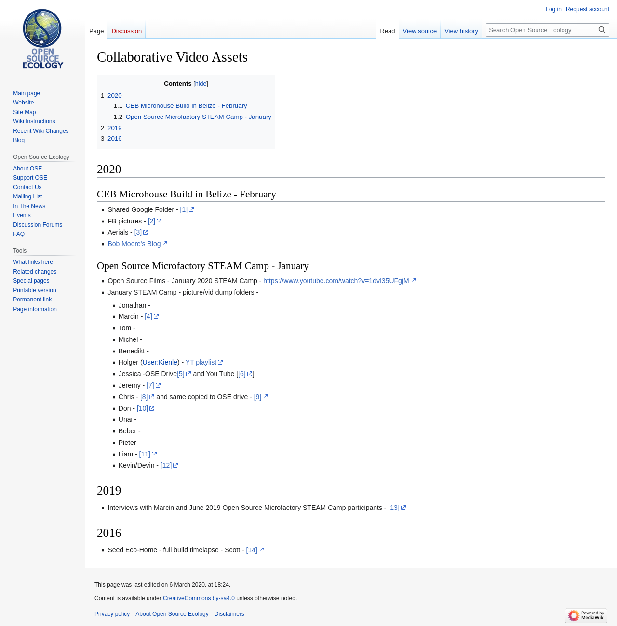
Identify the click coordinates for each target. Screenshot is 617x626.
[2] (152, 221)
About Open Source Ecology (171, 614)
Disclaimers (229, 614)
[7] (150, 385)
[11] (144, 454)
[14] (251, 550)
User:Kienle (160, 362)
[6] (242, 374)
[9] (258, 397)
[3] (138, 232)
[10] (142, 408)
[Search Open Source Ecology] (547, 30)
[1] (184, 209)
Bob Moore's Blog (134, 244)
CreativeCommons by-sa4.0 (199, 598)
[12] (166, 465)
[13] (393, 507)
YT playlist (201, 362)
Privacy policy (112, 614)
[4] (148, 316)
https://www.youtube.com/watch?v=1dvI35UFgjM (336, 281)
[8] (144, 397)
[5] (181, 374)
